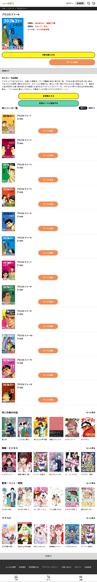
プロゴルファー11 (24, 360)
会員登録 (80, 3)
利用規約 (22, 567)
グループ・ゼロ (41, 26)
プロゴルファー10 (24, 335)
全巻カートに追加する (48, 103)
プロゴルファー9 (24, 311)
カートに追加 (72, 62)
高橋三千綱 (50, 23)
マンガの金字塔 (43, 29)
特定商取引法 (34, 567)
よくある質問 (11, 567)
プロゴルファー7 (24, 262)
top (3, 8)
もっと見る (90, 412)
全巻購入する (48, 96)
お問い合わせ (66, 567)
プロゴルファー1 (24, 116)
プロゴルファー (22, 8)
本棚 (80, 580)
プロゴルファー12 (24, 384)
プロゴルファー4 (24, 189)
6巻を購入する (48, 55)
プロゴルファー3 (24, 164)
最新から (92, 108)
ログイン (69, 3)
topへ (48, 556)
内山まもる (39, 23)
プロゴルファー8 (24, 286)
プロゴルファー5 (24, 213)
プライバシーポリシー (50, 567)
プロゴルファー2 (24, 140)
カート (48, 580)
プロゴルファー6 (24, 237)
